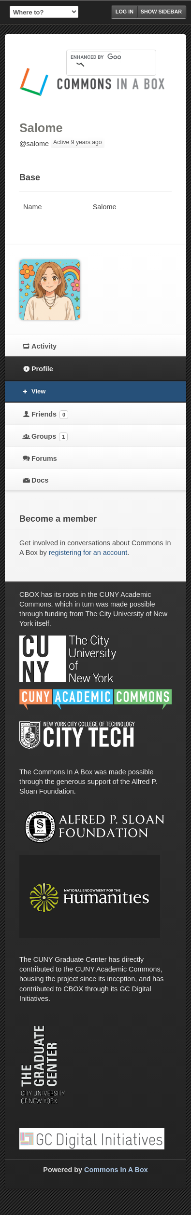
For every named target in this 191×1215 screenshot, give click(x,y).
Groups (49, 436)
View (38, 391)
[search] (96, 57)
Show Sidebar (161, 11)
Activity (44, 346)
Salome (41, 128)
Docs (39, 480)
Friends (49, 414)
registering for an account (88, 552)
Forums (44, 458)
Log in (124, 11)
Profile (42, 369)
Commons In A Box (116, 1170)
